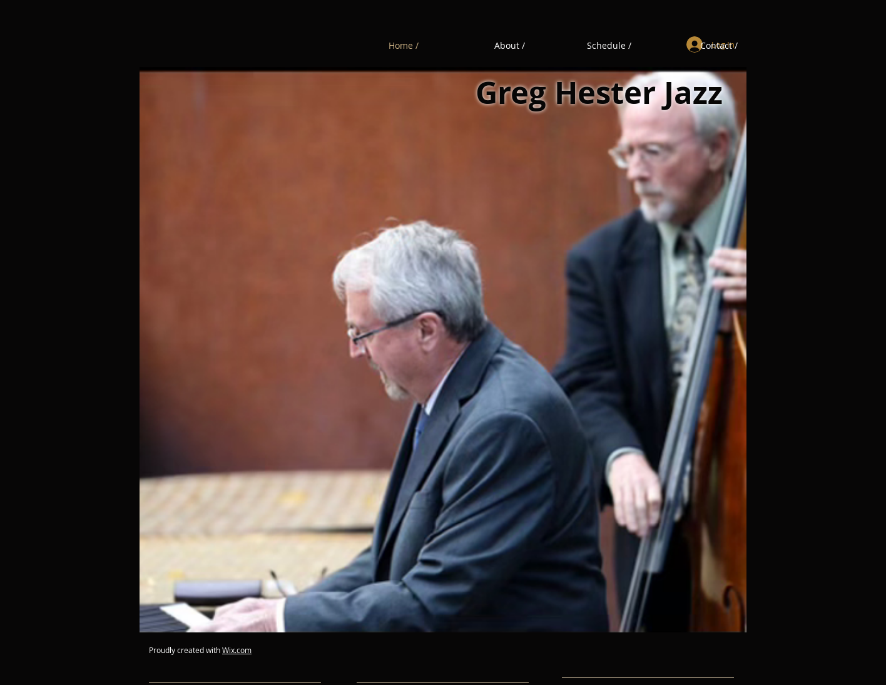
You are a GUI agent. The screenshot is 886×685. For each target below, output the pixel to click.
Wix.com (237, 650)
